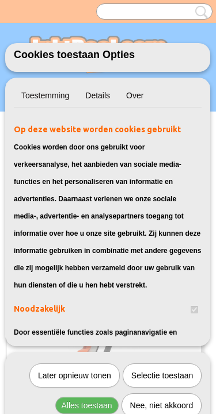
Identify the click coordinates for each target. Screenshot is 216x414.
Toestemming (45, 95)
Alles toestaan (87, 277)
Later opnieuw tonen (74, 247)
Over (134, 95)
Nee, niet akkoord (162, 277)
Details (97, 95)
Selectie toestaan (162, 247)
